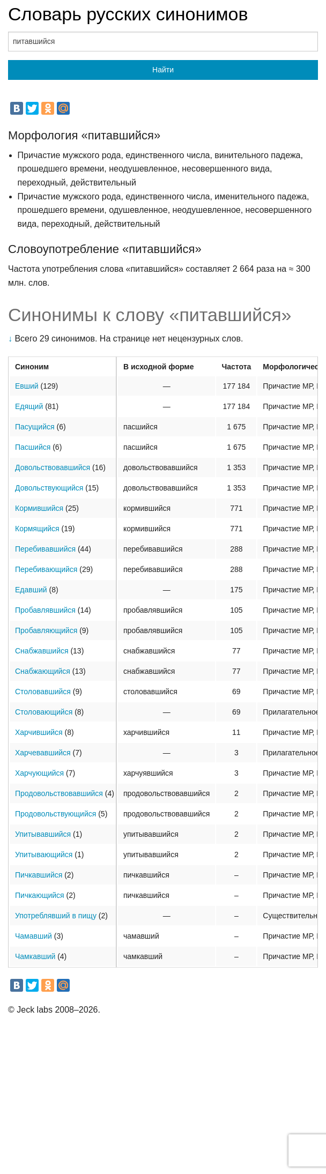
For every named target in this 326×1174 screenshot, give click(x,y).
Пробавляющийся (46, 630)
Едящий (29, 406)
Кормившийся (39, 508)
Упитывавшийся (43, 834)
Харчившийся (39, 732)
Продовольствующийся (55, 813)
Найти (163, 69)
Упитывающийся (43, 854)
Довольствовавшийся (52, 467)
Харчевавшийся (43, 752)
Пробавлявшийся (45, 610)
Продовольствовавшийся (59, 793)
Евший (27, 386)
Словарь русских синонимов (128, 14)
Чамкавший (35, 956)
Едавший (31, 589)
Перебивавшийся (45, 549)
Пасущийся (35, 426)
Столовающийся (43, 712)
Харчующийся (39, 773)
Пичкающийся (39, 895)
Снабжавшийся (42, 651)
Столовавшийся (43, 691)
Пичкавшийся (38, 875)
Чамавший (33, 936)
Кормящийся (37, 528)
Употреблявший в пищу (56, 915)
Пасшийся (32, 447)
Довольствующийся (49, 488)
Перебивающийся (46, 569)
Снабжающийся (42, 671)
